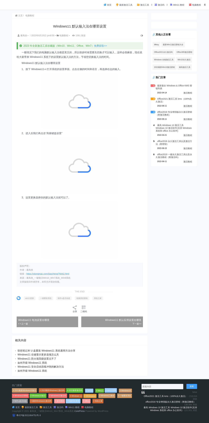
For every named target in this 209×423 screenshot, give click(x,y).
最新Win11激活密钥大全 (172, 45)
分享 (74, 309)
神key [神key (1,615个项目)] (87, 401)
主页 (19, 15)
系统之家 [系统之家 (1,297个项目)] (98, 401)
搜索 (192, 386)
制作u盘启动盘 (64, 298)
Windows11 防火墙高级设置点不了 (37, 358)
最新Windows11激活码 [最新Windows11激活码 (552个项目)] (41, 401)
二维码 (83, 309)
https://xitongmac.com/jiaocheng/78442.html (48, 274)
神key (155, 45)
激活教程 (187, 93)
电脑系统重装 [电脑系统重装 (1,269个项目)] (74, 401)
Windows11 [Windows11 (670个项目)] (91, 396)
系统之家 (98, 298)
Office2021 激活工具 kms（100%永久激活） (165, 396)
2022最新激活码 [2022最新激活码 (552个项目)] (75, 390)
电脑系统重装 (82, 298)
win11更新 (29, 298)
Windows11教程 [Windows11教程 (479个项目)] (107, 396)
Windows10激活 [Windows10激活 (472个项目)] (39, 396)
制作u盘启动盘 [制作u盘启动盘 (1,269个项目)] (20, 401)
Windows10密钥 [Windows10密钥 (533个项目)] (21, 396)
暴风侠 (23, 35)
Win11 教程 (177, 4)
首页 (107, 4)
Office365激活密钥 (183, 52)
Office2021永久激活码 (162, 52)
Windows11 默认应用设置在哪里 (122, 320)
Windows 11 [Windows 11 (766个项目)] (77, 396)
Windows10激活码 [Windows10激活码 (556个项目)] (58, 396)
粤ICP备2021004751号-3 (28, 415)
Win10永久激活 (183, 60)
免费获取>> (100, 45)
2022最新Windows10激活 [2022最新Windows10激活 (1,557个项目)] (25, 390)
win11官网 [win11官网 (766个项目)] (111, 390)
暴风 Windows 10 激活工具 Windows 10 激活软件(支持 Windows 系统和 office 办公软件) (173, 128)
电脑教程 (195, 4)
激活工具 (143, 4)
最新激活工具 (124, 4)
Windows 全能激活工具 (162, 60)
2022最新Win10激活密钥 (163, 67)
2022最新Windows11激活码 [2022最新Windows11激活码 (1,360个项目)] (53, 390)
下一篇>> (135, 323)
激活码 (159, 4)
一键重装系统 (46, 298)
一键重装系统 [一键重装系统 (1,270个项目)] (125, 396)
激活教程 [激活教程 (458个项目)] (60, 401)
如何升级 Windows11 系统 (32, 362)
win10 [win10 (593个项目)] (90, 391)
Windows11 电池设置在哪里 (34, 320)
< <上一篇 (23, 323)
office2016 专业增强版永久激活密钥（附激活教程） (170, 402)
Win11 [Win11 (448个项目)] (100, 391)
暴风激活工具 (183, 67)
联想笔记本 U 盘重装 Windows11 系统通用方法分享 (46, 350)
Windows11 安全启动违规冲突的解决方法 (41, 366)
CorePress (79, 411)
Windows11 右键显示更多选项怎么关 (38, 354)
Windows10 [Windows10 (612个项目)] (126, 391)
